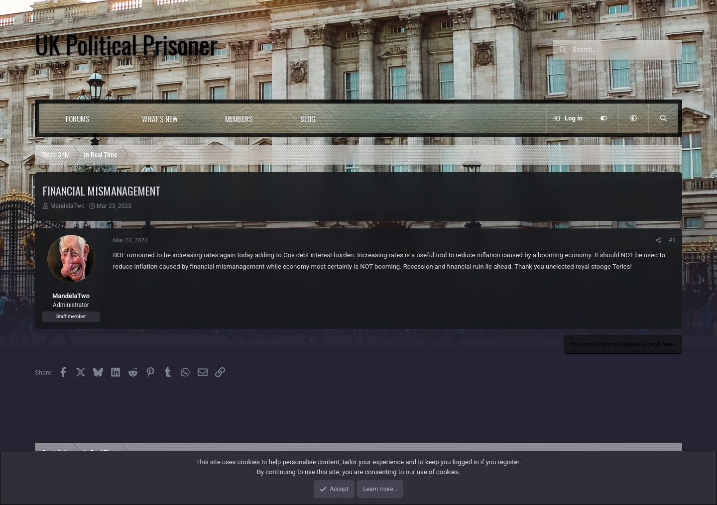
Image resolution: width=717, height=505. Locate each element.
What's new (160, 118)
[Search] (627, 50)
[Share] (658, 240)
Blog (308, 118)
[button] (110, 118)
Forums (78, 118)
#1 (672, 240)
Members (239, 118)
